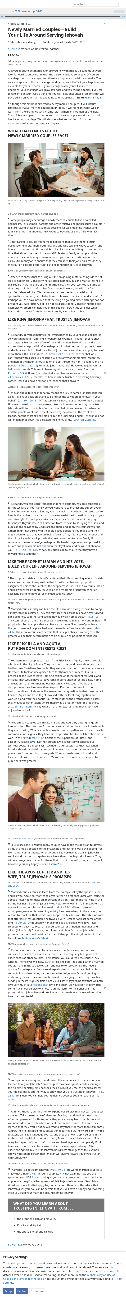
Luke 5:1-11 (65, 902)
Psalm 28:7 (29, 833)
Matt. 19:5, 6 (58, 1165)
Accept (9, 1291)
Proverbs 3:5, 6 (57, 320)
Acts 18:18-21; (17, 702)
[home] (5, 4)
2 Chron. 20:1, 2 (27, 360)
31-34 (15, 881)
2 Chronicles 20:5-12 (20, 372)
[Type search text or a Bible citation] (93, 4)
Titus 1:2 (93, 612)
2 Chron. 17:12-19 (55, 349)
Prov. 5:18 (33, 1169)
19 (17, 1091)
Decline (21, 1291)
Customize (37, 1291)
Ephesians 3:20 (39, 980)
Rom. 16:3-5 (32, 702)
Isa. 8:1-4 (75, 581)
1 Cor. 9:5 (21, 918)
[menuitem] (5, 4)
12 (42, 733)
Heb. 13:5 (32, 545)
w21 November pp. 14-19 (26, 11)
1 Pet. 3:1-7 (23, 925)
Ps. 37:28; (20, 545)
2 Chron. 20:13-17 (29, 395)
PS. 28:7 (80, 37)
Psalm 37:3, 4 (72, 56)
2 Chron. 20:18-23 (84, 415)
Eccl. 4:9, (35, 733)
